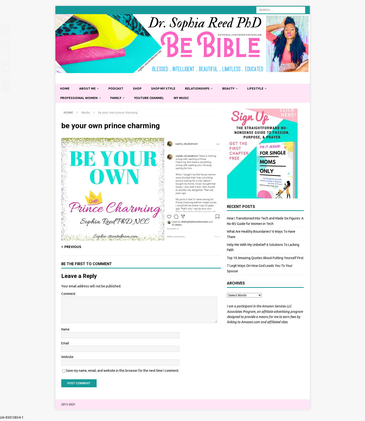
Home (65, 89)
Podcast (119, 89)
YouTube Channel (154, 98)
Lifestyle (267, 89)
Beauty (239, 89)
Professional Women (80, 98)
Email (65, 344)
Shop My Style (169, 89)
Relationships (205, 89)
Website (67, 358)
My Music (188, 98)
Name (65, 330)
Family (119, 98)
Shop (141, 89)
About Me (89, 89)
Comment (68, 295)
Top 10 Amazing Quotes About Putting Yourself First (265, 259)
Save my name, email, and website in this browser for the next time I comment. (122, 371)
